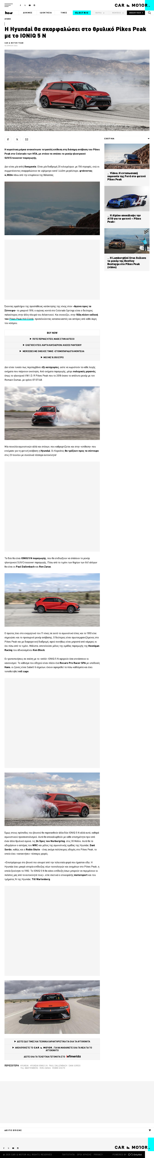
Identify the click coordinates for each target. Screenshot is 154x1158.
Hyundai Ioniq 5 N (39, 1065)
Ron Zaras (45, 1068)
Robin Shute (58, 1068)
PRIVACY (98, 1154)
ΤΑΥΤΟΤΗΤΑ (68, 1154)
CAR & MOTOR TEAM (14, 43)
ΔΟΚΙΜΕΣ (27, 13)
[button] (9, 5)
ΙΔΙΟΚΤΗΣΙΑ (46, 13)
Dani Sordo (74, 1065)
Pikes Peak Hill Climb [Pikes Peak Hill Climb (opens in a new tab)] (21, 318)
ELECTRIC (81, 13)
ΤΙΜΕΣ (64, 13)
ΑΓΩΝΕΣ (8, 19)
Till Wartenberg (29, 1068)
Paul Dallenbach (58, 1065)
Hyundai (24, 1065)
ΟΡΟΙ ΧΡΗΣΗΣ (84, 1154)
